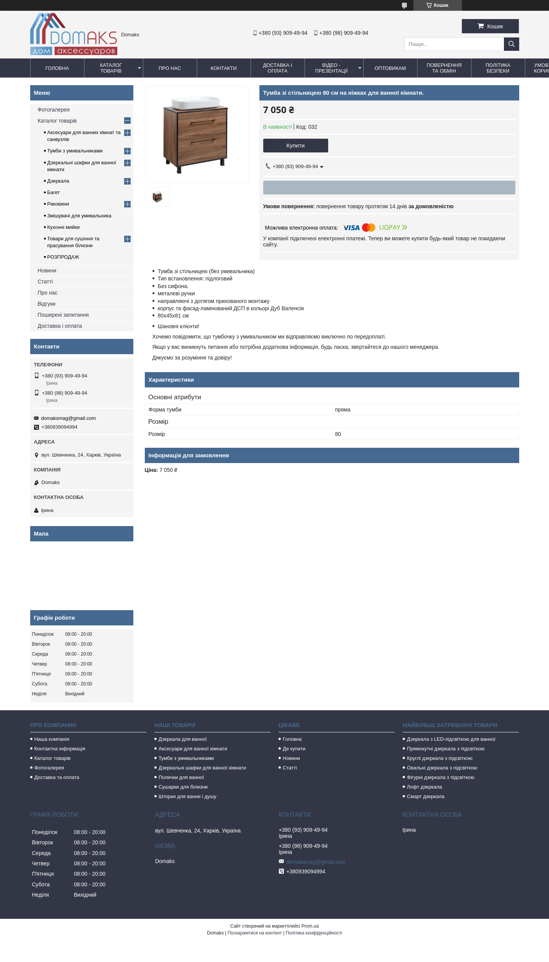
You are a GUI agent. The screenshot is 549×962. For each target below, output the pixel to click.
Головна (57, 68)
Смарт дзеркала (425, 796)
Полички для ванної (181, 777)
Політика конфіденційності (314, 933)
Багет (53, 192)
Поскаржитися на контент (254, 933)
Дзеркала (58, 181)
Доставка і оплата (277, 68)
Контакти (224, 68)
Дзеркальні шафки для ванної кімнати (202, 768)
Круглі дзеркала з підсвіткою (439, 758)
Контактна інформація (60, 748)
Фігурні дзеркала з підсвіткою (440, 777)
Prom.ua (310, 926)
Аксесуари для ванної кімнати (193, 748)
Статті (45, 282)
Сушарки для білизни (183, 787)
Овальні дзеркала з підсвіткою (442, 768)
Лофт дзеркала (424, 787)
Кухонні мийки (63, 227)
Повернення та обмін (444, 68)
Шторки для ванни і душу (187, 796)
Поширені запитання (63, 315)
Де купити (294, 748)
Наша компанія (51, 739)
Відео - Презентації (331, 68)
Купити (296, 145)
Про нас (170, 68)
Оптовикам (390, 68)
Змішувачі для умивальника (79, 216)
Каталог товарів (111, 68)
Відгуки (47, 304)
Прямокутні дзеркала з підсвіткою (445, 748)
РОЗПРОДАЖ (63, 257)
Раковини (58, 204)
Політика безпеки (498, 68)
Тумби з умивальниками (75, 151)
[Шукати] (511, 44)
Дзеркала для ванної (183, 739)
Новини (47, 270)
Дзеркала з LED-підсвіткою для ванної (451, 739)
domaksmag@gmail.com (68, 418)
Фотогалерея (54, 110)
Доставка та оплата (56, 777)
